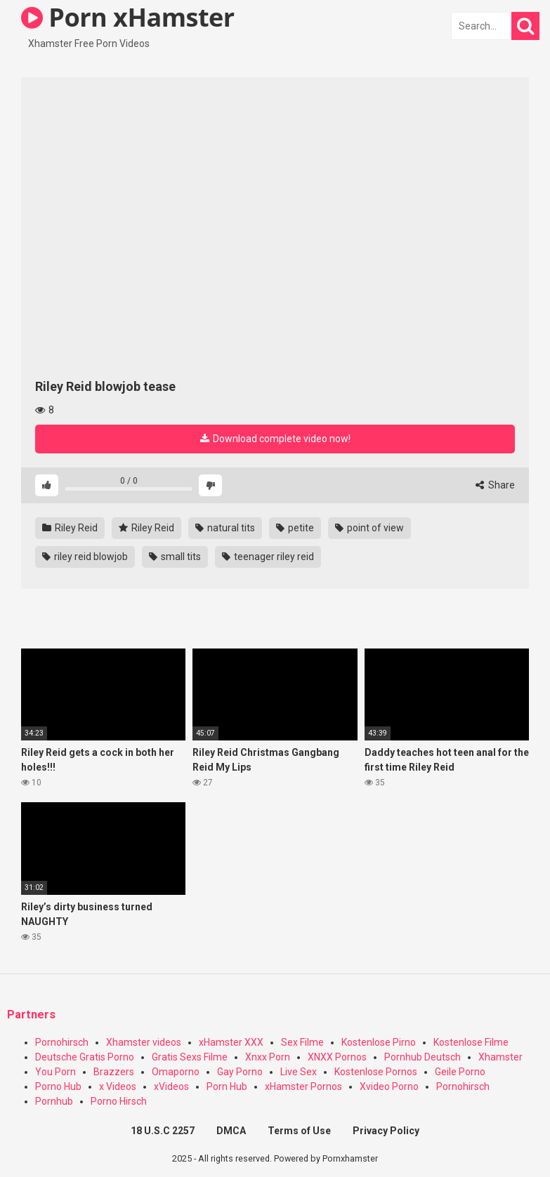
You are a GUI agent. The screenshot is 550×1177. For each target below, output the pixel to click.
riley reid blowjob (85, 556)
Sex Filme (302, 1042)
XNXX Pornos (337, 1057)
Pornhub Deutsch (422, 1057)
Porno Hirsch (119, 1101)
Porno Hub (58, 1086)
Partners (31, 1014)
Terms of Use (299, 1130)
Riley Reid (70, 527)
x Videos (117, 1086)
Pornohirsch (62, 1042)
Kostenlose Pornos (375, 1071)
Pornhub (54, 1101)
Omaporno (175, 1071)
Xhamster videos (143, 1042)
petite (295, 527)
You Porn (55, 1071)
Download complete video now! (275, 438)
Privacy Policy (386, 1130)
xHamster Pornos (303, 1086)
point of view (369, 527)
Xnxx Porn (267, 1057)
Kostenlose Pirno (378, 1042)
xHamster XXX (231, 1042)
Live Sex (298, 1071)
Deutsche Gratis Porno (84, 1057)
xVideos (171, 1086)
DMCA (231, 1130)
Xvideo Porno (389, 1086)
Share (495, 485)
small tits (175, 556)
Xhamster (500, 1057)
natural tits (225, 527)
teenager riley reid (268, 556)
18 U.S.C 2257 (163, 1130)
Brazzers (113, 1071)
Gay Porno (240, 1071)
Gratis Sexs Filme (190, 1057)
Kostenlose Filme (471, 1042)
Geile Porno (460, 1071)
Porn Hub (227, 1086)
